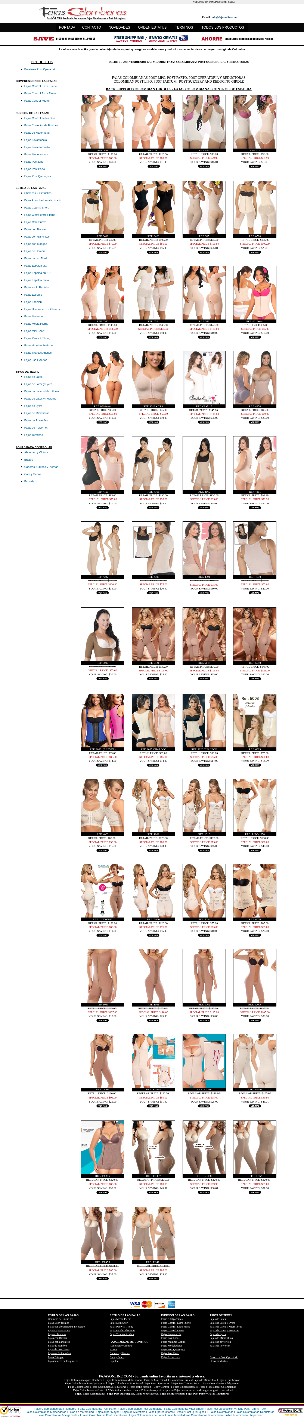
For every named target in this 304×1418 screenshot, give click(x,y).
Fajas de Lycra (218, 1334)
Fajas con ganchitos (59, 1341)
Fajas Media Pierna (120, 1318)
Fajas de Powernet (220, 1345)
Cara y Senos (117, 1357)
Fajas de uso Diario (58, 1349)
